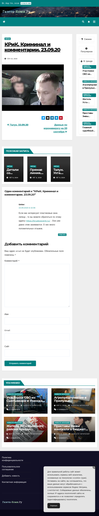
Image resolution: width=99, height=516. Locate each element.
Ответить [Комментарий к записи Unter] (62, 234)
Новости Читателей (31, 405)
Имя (7, 314)
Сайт (7, 346)
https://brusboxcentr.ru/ (38, 221)
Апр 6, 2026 (14, 405)
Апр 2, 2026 (61, 405)
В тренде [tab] (87, 61)
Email (7, 330)
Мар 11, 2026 (61, 434)
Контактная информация (14, 482)
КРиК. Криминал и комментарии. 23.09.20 (32, 47)
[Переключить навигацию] (94, 21)
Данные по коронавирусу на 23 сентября (55, 128)
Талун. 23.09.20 (17, 124)
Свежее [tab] (87, 39)
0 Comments (14, 409)
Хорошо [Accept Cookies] (53, 505)
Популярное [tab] (87, 50)
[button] (83, 21)
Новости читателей (87, 67)
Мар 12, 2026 (14, 434)
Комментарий (12, 261)
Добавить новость (11, 476)
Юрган (7, 38)
